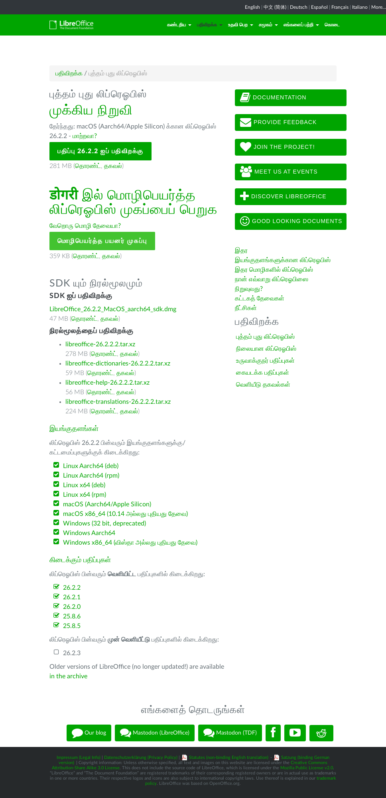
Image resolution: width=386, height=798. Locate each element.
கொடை (332, 24)
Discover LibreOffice (283, 196)
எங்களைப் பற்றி (301, 24)
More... (378, 7)
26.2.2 (72, 588)
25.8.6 (72, 616)
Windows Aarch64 (89, 533)
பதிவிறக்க (210, 24)
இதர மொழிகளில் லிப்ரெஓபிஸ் (274, 270)
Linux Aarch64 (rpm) (91, 475)
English (252, 7)
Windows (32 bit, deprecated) (104, 523)
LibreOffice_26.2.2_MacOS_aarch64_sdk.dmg (112, 309)
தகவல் (113, 166)
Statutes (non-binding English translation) (228, 757)
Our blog (89, 733)
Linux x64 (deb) (84, 485)
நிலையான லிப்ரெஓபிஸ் (266, 349)
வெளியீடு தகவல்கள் (263, 384)
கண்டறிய (179, 24)
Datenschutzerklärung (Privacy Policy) (140, 757)
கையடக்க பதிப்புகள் (262, 372)
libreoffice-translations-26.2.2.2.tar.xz (118, 402)
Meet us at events (278, 172)
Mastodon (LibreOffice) (154, 733)
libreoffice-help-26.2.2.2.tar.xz (107, 382)
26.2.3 (72, 653)
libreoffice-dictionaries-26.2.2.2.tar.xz (117, 363)
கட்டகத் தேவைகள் (260, 298)
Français (340, 7)
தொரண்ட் (88, 166)
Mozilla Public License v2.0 (306, 768)
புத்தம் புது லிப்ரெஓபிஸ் (265, 337)
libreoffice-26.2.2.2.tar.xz (100, 344)
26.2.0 (72, 607)
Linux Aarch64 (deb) (90, 466)
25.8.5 (72, 626)
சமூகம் (268, 24)
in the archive (68, 676)
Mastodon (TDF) (230, 733)
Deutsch (298, 7)
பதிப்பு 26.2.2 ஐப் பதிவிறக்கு (100, 151)
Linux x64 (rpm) (84, 495)
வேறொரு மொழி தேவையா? (85, 226)
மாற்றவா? (85, 136)
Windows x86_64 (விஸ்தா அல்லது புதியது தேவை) (130, 542)
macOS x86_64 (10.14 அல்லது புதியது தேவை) (125, 514)
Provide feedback (278, 122)
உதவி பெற (240, 24)
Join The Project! (277, 147)
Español (319, 7)
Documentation (273, 97)
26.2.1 (72, 597)
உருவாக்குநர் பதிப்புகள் (265, 361)
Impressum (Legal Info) (78, 757)
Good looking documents (291, 221)
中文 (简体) (275, 7)
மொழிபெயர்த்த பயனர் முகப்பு (102, 241)
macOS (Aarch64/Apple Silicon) (107, 504)
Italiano (360, 7)
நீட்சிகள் (246, 308)
